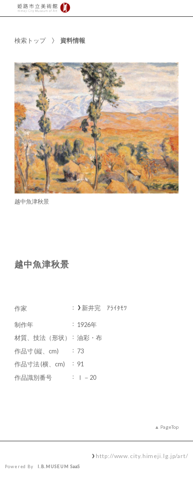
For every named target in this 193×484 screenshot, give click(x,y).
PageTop (169, 427)
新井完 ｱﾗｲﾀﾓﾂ (104, 308)
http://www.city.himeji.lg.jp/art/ (142, 455)
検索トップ (30, 40)
